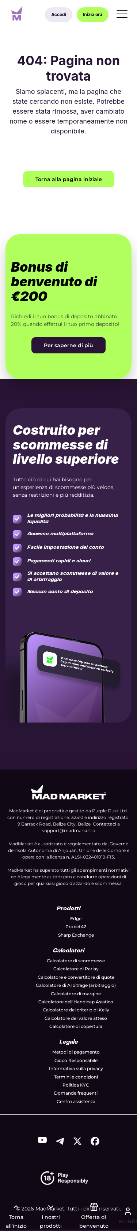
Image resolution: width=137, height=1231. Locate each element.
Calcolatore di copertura (75, 1026)
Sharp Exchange (76, 935)
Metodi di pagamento (76, 1052)
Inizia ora (92, 14)
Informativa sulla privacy (76, 1068)
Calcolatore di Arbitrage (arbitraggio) (76, 985)
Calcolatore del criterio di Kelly (76, 1010)
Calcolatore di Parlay (76, 968)
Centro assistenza (76, 1101)
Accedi (58, 14)
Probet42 (75, 926)
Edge (75, 918)
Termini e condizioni (76, 1077)
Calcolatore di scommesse (76, 960)
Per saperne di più (68, 345)
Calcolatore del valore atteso (76, 1018)
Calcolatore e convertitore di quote (76, 977)
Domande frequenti (76, 1093)
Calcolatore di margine (76, 993)
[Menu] (122, 15)
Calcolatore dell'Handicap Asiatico (75, 1001)
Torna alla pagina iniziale (68, 179)
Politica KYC (75, 1085)
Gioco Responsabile (76, 1060)
